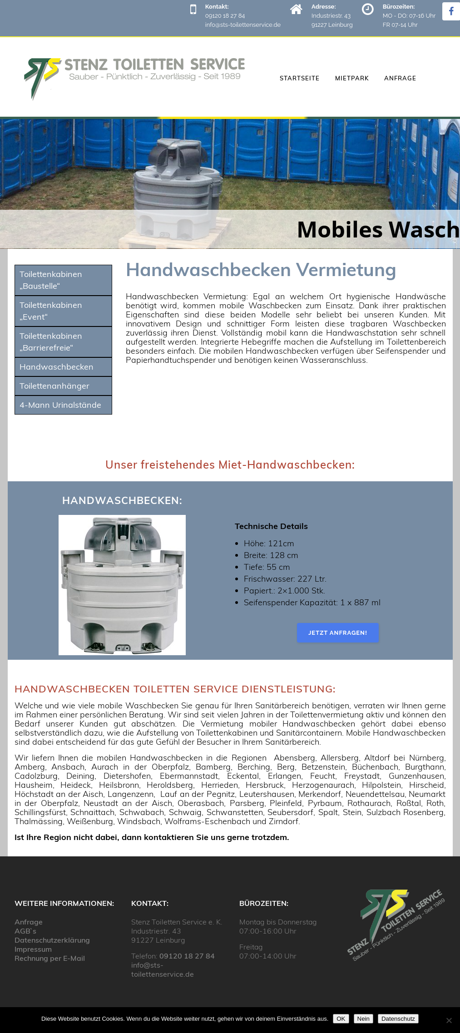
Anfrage (29, 921)
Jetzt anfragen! (337, 632)
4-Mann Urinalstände (60, 405)
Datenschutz (398, 1018)
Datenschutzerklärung (52, 939)
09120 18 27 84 (187, 955)
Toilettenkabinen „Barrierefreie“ (51, 342)
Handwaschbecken (57, 366)
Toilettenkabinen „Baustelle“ (51, 280)
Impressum (33, 949)
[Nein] (448, 1020)
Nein (363, 1018)
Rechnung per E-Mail (50, 958)
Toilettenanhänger (54, 386)
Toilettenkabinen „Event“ (51, 311)
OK (340, 1018)
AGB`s (25, 930)
